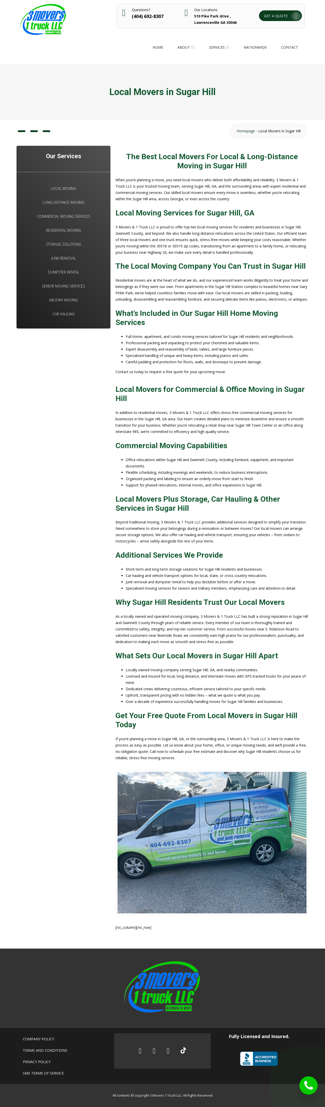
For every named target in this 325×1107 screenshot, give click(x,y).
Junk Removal (63, 258)
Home (158, 47)
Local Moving (63, 188)
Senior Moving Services (63, 286)
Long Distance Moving (63, 202)
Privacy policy (37, 1061)
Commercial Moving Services (63, 216)
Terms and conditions (45, 1050)
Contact (289, 47)
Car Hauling (64, 314)
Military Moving (63, 300)
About (183, 47)
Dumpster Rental (63, 272)
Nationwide (255, 47)
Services (217, 47)
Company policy (38, 1039)
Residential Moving (63, 230)
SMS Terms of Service (43, 1073)
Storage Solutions (63, 244)
